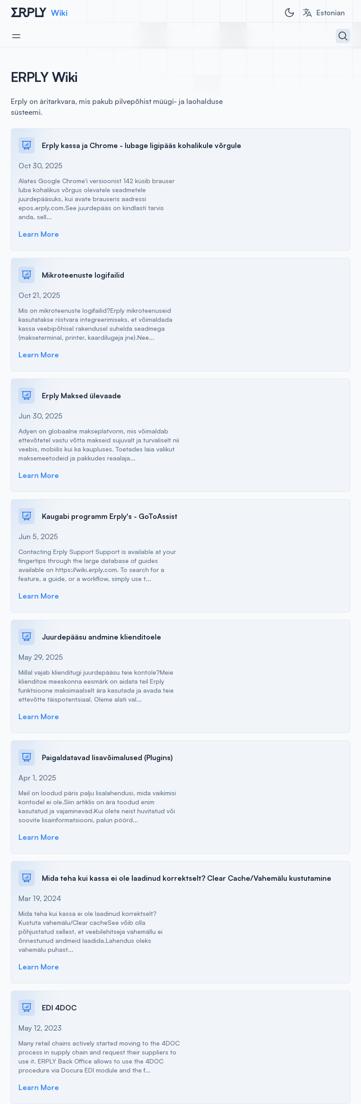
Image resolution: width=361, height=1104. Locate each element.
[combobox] (323, 12)
